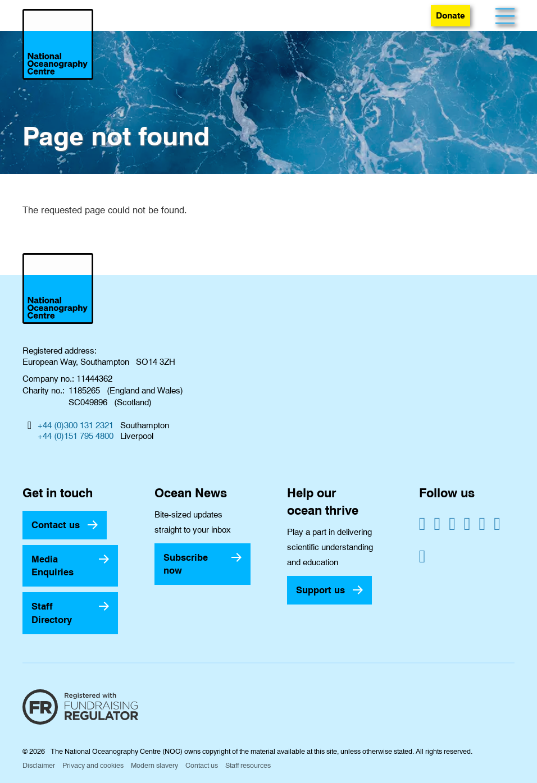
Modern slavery (154, 765)
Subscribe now (185, 564)
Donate (450, 15)
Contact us (55, 524)
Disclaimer (38, 765)
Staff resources (248, 765)
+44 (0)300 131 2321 (75, 425)
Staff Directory (51, 613)
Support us (320, 590)
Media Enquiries (52, 565)
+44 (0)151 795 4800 (75, 436)
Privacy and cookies (93, 765)
